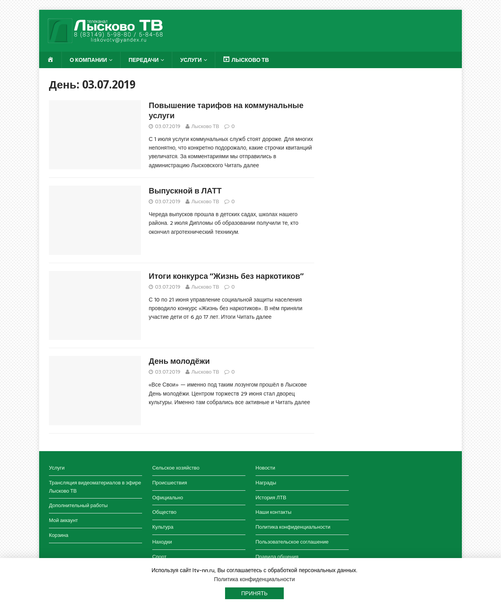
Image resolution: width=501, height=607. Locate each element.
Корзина (58, 535)
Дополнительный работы (78, 505)
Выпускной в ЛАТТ (185, 190)
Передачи (143, 60)
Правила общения (277, 557)
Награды (266, 483)
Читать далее (242, 165)
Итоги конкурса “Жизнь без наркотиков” (226, 276)
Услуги (191, 60)
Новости (265, 468)
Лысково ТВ (205, 126)
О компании (88, 60)
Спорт (159, 557)
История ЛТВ (271, 497)
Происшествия (169, 483)
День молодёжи (179, 361)
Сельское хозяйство (175, 468)
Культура (162, 527)
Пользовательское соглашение (292, 542)
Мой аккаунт (63, 520)
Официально (167, 497)
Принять (254, 593)
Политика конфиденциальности (293, 527)
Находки (162, 542)
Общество (164, 512)
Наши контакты (274, 512)
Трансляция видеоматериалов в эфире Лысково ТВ (95, 487)
